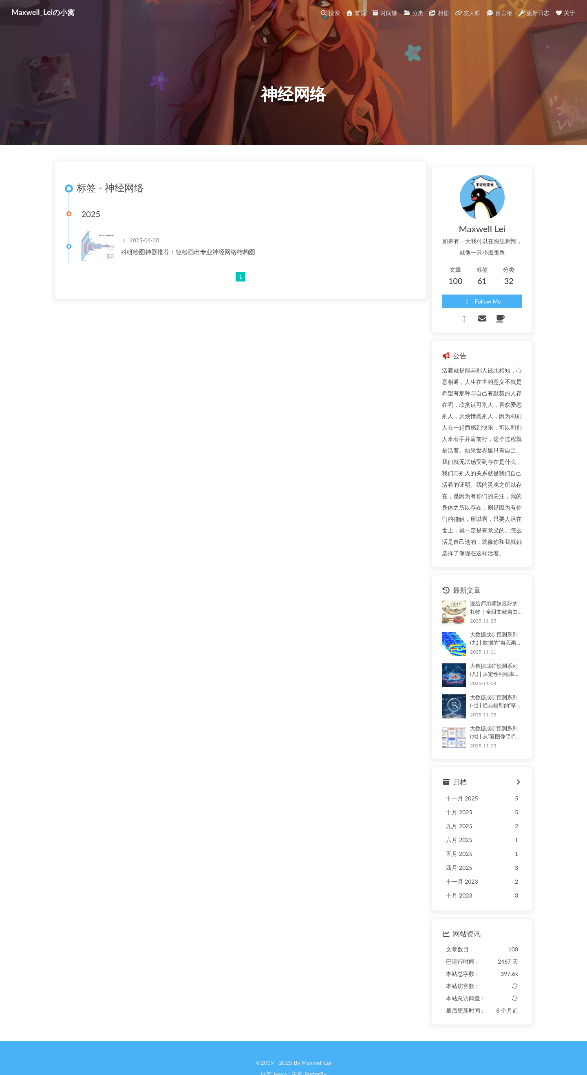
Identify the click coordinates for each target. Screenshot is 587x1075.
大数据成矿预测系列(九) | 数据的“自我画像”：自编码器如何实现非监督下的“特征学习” (486, 618)
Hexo (280, 1052)
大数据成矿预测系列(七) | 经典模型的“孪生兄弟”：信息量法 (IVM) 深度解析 (486, 680)
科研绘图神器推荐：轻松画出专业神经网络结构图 (195, 273)
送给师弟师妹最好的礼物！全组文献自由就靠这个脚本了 (486, 586)
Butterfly (315, 1052)
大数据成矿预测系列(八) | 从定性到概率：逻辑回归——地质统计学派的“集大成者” (485, 649)
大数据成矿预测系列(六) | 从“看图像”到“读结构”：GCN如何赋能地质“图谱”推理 (485, 712)
